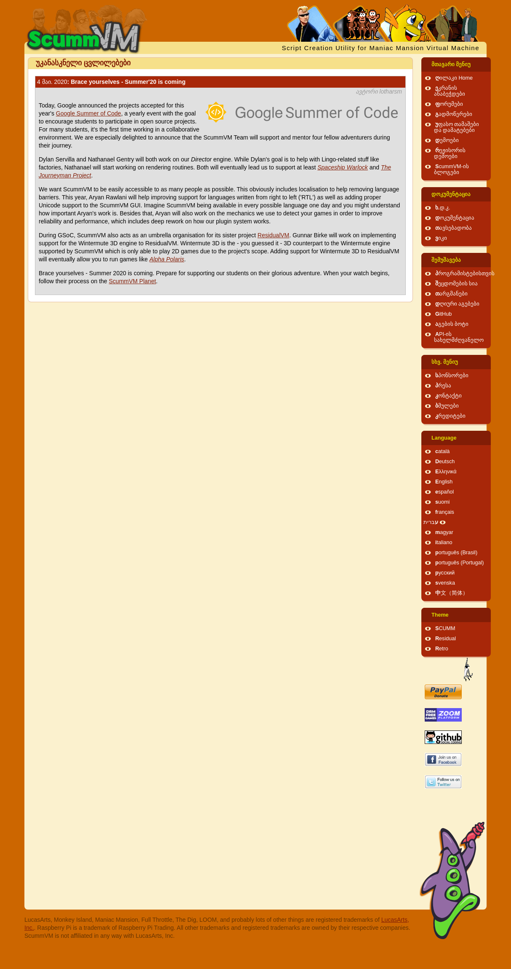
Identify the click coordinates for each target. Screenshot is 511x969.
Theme (440, 615)
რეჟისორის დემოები (450, 153)
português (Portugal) (459, 563)
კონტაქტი (448, 396)
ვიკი (441, 238)
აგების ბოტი (452, 324)
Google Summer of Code (88, 113)
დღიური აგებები (457, 304)
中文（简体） (451, 593)
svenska (445, 583)
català (442, 451)
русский (445, 573)
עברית (430, 522)
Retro (441, 649)
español (444, 492)
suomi (442, 502)
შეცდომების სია (456, 284)
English (443, 482)
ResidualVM (273, 235)
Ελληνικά (446, 472)
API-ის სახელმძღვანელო (459, 337)
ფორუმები (449, 104)
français (444, 512)
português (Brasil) (456, 553)
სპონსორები (451, 375)
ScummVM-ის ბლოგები (451, 169)
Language (443, 438)
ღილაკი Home (454, 78)
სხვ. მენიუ (444, 362)
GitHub (443, 314)
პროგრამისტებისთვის (465, 273)
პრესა (443, 386)
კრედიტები (450, 416)
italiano (443, 542)
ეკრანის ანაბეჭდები (449, 91)
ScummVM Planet (132, 281)
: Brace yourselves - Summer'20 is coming (111, 81)
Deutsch (445, 461)
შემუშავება (446, 260)
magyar (444, 532)
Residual (445, 639)
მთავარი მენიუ (451, 64)
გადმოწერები (453, 114)
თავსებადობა (453, 228)
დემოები (447, 140)
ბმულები (447, 406)
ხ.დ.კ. (442, 208)
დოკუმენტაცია (451, 194)
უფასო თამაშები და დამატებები (456, 127)
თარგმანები (451, 294)
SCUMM (445, 628)
